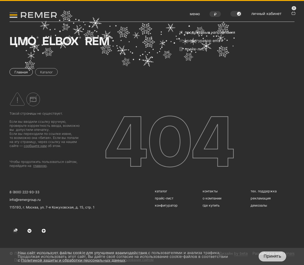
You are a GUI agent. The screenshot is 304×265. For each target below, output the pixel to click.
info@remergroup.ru (25, 200)
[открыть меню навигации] (195, 15)
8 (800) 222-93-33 (24, 192)
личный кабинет (266, 13)
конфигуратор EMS (200, 40)
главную (40, 166)
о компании (212, 198)
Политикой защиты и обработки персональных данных (73, 260)
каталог (161, 191)
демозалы (259, 205)
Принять (272, 256)
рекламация (261, 198)
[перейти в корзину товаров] (292, 12)
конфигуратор (166, 205)
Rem (98, 41)
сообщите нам (35, 146)
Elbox (61, 41)
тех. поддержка (264, 191)
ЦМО (24, 41)
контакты (210, 191)
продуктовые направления (207, 32)
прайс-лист (193, 49)
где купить (211, 205)
